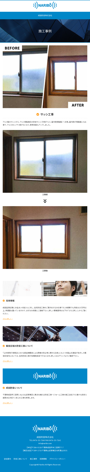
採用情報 (43, 459)
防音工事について (20, 459)
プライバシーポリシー (57, 459)
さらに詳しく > (8, 319)
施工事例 (33, 459)
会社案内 (7, 459)
